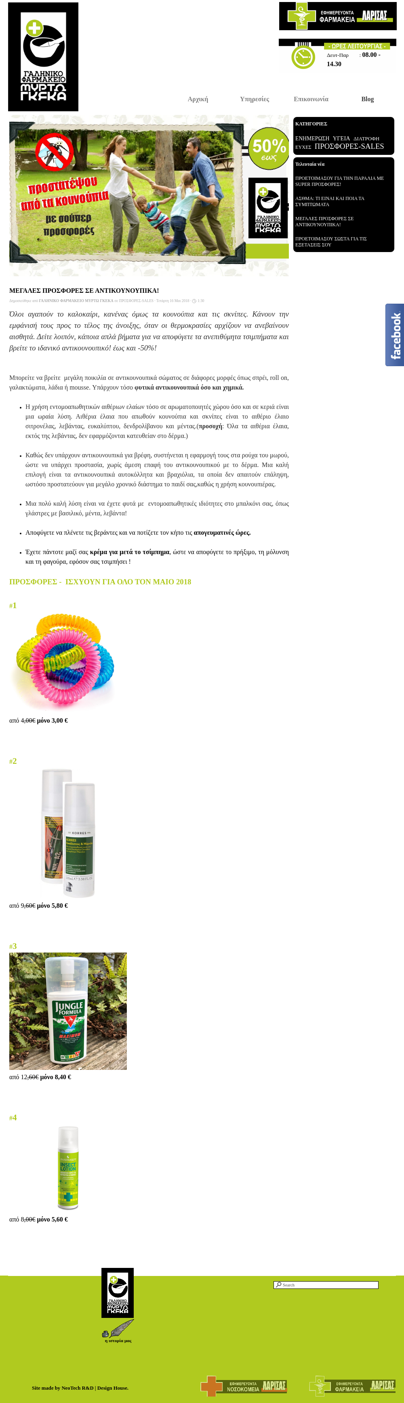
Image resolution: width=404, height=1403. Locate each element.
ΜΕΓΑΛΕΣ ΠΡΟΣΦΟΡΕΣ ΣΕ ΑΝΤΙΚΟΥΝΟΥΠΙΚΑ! (324, 221)
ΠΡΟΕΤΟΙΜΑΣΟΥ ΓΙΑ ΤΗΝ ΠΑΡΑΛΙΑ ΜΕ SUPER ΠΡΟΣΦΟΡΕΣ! (339, 181)
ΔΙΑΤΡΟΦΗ (366, 139)
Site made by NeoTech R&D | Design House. (80, 1388)
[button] (118, 1322)
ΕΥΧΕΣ (303, 147)
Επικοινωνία (311, 99)
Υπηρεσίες (254, 99)
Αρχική (198, 99)
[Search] (326, 1285)
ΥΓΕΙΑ (341, 138)
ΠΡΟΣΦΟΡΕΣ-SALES (349, 146)
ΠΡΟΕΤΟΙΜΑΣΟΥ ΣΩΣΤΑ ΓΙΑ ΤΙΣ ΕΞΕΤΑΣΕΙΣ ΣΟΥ (331, 242)
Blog (367, 99)
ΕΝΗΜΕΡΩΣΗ (312, 139)
